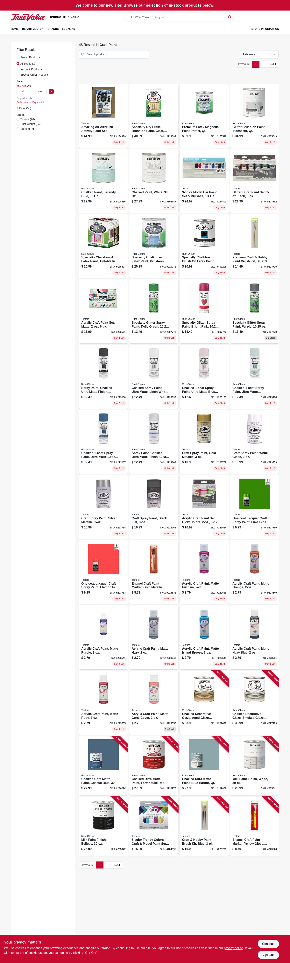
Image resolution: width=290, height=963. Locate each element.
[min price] (23, 91)
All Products (27, 64)
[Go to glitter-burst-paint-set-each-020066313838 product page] (254, 181)
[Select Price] (51, 91)
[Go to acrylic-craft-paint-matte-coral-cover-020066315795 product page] (153, 703)
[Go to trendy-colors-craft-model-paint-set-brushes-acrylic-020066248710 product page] (153, 826)
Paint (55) (25, 108)
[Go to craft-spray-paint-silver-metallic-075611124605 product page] (103, 507)
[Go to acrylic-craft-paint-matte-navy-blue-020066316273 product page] (254, 637)
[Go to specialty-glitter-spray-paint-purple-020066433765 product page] (254, 311)
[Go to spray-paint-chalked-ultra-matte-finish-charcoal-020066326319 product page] (103, 377)
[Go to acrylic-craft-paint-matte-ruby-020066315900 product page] (103, 703)
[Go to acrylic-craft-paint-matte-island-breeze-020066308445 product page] (204, 637)
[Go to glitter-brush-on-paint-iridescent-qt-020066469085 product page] (254, 116)
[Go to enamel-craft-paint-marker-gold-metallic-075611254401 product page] (153, 572)
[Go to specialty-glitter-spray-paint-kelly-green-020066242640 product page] (153, 311)
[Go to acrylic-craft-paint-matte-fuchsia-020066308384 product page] (204, 572)
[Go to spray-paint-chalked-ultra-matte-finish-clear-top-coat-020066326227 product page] (153, 442)
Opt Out (268, 955)
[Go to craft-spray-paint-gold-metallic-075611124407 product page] (204, 442)
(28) (27, 119)
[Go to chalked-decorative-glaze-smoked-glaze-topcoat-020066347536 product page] (254, 703)
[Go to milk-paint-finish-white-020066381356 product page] (254, 765)
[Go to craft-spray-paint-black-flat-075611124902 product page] (153, 507)
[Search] (230, 17)
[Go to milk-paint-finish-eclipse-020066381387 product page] (103, 826)
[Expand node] (18, 108)
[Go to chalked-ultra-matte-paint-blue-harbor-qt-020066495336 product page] (204, 765)
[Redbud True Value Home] (28, 17)
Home (15, 28)
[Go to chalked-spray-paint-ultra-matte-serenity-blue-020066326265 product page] (254, 377)
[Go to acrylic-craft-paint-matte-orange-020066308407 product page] (254, 572)
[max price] (40, 91)
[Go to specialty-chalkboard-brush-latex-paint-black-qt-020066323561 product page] (204, 246)
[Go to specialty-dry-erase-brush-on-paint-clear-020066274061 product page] (153, 116)
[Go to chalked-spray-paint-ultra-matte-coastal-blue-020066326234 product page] (103, 442)
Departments (32, 28)
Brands (53, 28)
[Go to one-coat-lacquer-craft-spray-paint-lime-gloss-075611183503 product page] (254, 507)
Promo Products (30, 57)
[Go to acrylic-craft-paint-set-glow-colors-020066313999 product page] (204, 507)
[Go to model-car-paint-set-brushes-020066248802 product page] (204, 181)
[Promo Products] (18, 57)
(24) (30, 123)
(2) (27, 128)
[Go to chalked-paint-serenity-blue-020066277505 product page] (103, 181)
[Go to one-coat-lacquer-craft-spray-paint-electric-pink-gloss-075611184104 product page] (103, 572)
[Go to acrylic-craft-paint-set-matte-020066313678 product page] (103, 311)
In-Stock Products (31, 69)
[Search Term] (179, 17)
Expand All (38, 102)
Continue (268, 943)
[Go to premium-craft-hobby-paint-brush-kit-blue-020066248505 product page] (254, 246)
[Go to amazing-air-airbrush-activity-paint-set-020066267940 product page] (103, 116)
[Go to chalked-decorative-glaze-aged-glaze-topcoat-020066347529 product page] (204, 703)
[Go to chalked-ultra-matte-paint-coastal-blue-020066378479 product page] (103, 765)
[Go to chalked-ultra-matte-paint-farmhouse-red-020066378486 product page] (153, 765)
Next (273, 63)
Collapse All (23, 102)
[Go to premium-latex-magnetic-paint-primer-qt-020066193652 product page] (204, 116)
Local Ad (68, 28)
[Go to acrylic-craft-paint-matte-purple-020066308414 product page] (103, 637)
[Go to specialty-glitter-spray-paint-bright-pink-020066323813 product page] (204, 311)
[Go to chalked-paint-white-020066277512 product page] (153, 181)
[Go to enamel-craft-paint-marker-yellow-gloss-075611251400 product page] (254, 826)
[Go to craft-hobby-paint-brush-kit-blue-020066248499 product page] (204, 826)
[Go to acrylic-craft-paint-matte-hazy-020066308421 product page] (153, 637)
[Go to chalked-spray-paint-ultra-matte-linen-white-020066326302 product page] (153, 377)
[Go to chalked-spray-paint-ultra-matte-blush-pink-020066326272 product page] (204, 377)
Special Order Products (34, 75)
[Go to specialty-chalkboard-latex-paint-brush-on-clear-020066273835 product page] (153, 246)
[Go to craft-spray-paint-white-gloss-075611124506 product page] (254, 442)
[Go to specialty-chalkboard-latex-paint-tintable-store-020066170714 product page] (103, 246)
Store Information (265, 28)
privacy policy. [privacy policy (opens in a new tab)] (233, 948)
